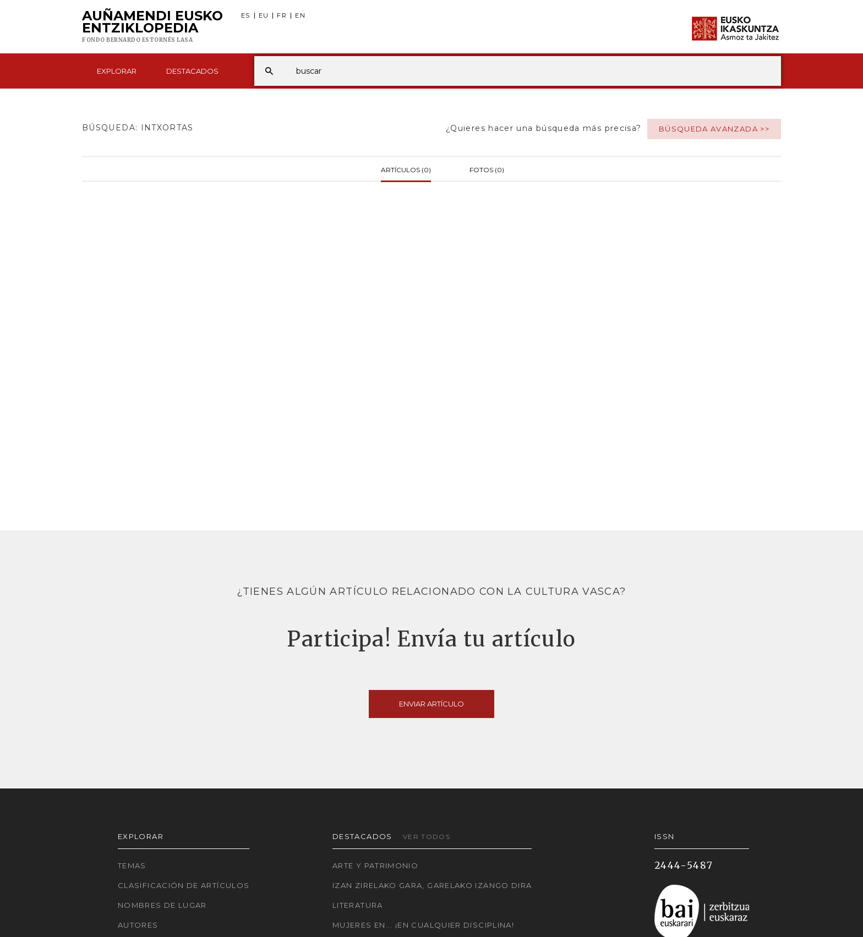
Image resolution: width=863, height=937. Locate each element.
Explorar (116, 71)
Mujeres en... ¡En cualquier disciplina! (423, 924)
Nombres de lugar (162, 905)
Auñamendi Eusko (152, 27)
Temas (132, 865)
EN (300, 16)
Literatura (357, 905)
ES (245, 16)
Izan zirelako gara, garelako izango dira (432, 885)
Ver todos (426, 836)
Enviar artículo (431, 703)
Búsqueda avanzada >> (714, 128)
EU (264, 16)
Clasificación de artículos (183, 885)
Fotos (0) (486, 169)
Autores (138, 924)
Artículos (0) (406, 169)
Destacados (192, 71)
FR (282, 16)
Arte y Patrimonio (375, 865)
